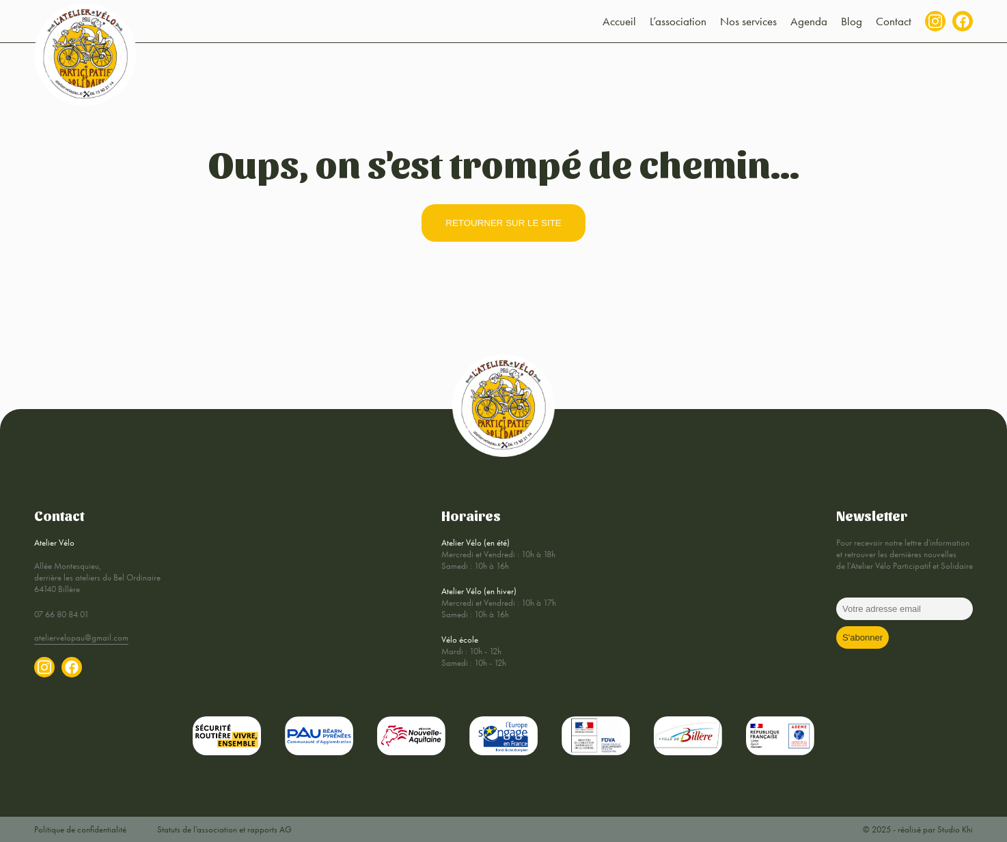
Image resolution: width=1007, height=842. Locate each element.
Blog (851, 21)
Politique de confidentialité (80, 829)
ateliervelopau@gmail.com (81, 637)
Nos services (748, 21)
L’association (678, 21)
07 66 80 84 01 (61, 614)
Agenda (808, 21)
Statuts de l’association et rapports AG (224, 829)
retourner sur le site (503, 223)
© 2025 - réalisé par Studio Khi (918, 829)
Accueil (619, 21)
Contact (893, 21)
